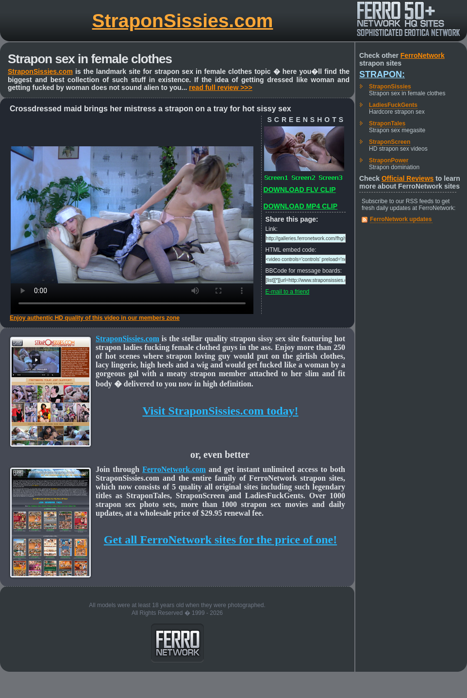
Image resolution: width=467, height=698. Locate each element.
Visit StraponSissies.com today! (220, 410)
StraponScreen (389, 142)
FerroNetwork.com (174, 469)
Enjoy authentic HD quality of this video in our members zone (95, 317)
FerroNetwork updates (401, 219)
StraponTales (387, 123)
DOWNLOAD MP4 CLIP (300, 206)
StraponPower (388, 160)
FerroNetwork (422, 55)
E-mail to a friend (288, 291)
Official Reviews (408, 178)
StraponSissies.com (182, 20)
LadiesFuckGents (393, 105)
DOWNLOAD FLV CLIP (300, 189)
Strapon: (382, 74)
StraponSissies (390, 86)
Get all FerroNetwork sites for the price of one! (220, 539)
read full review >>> (220, 87)
